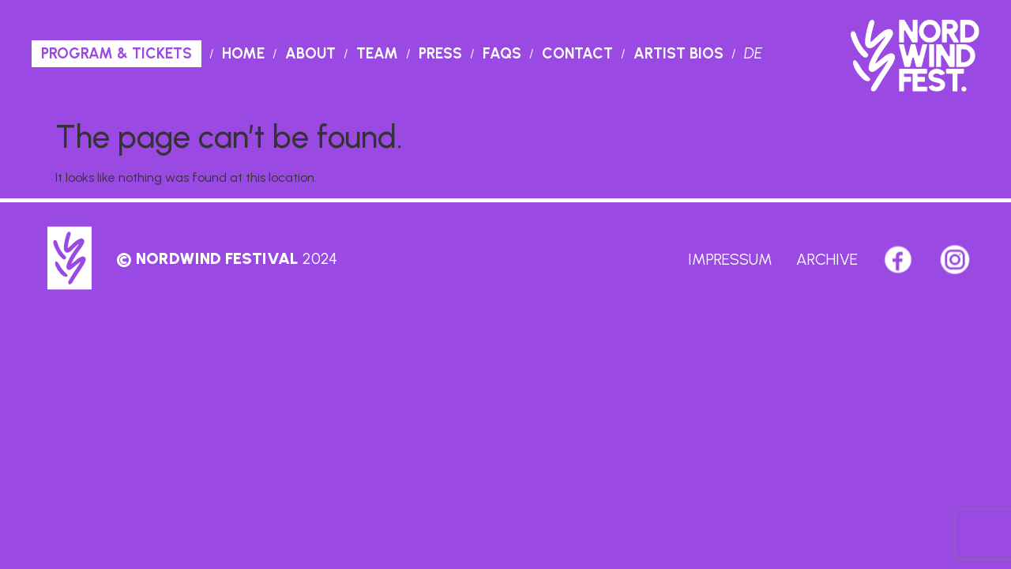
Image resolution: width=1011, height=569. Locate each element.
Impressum (730, 259)
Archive (827, 259)
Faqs (502, 53)
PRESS (440, 53)
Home (243, 53)
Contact (577, 53)
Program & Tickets (116, 53)
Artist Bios (678, 53)
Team (377, 53)
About (310, 53)
